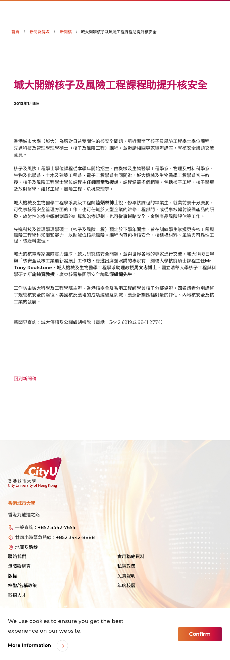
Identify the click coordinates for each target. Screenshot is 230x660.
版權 (12, 576)
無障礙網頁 (19, 566)
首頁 (15, 31)
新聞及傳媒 (40, 31)
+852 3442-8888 (75, 537)
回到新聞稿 (25, 378)
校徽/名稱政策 (22, 585)
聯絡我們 (17, 556)
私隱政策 (126, 566)
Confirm (200, 634)
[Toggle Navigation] (220, 10)
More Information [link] (30, 645)
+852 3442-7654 (56, 527)
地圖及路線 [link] (26, 547)
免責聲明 (126, 576)
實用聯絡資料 (131, 556)
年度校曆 (126, 585)
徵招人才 (17, 595)
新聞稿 (66, 31)
